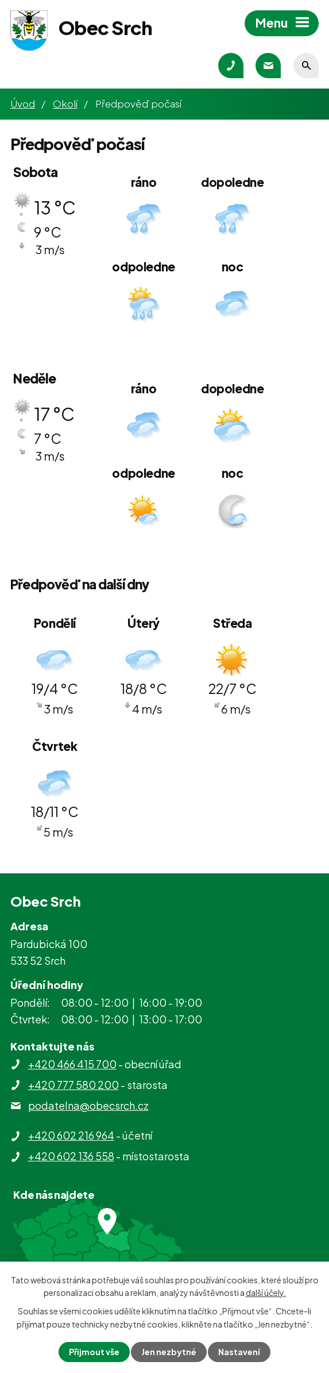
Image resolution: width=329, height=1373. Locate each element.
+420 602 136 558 (71, 1156)
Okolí (65, 103)
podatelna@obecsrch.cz (88, 1105)
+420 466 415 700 (72, 1064)
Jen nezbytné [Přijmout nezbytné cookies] (168, 1352)
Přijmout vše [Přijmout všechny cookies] (94, 1352)
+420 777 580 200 (73, 1084)
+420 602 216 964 (71, 1135)
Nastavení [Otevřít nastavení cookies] (239, 1352)
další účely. (266, 1292)
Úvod (22, 103)
